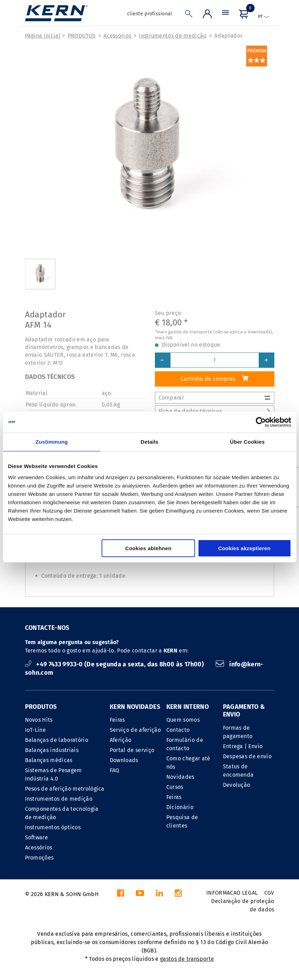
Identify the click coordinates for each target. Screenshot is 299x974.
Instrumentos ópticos (53, 827)
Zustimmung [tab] (51, 442)
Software (36, 837)
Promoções (39, 857)
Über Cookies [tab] (247, 442)
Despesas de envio (247, 756)
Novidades (180, 777)
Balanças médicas (49, 760)
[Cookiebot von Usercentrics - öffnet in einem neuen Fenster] (260, 422)
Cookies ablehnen (148, 548)
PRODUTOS (82, 35)
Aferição (121, 740)
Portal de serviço (132, 750)
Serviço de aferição (135, 730)
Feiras (117, 719)
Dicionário (179, 807)
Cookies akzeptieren (244, 548)
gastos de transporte (187, 959)
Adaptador (228, 35)
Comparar (215, 397)
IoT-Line (35, 730)
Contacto (178, 730)
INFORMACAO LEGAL (232, 892)
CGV (269, 892)
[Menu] (225, 15)
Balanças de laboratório (56, 740)
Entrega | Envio (243, 746)
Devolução (236, 785)
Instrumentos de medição (172, 35)
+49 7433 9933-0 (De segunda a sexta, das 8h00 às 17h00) (115, 664)
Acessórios (117, 35)
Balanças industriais (51, 750)
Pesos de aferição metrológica (65, 788)
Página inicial (42, 35)
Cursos (174, 787)
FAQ (114, 770)
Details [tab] (149, 442)
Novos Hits (39, 719)
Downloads (124, 760)
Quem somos (183, 719)
